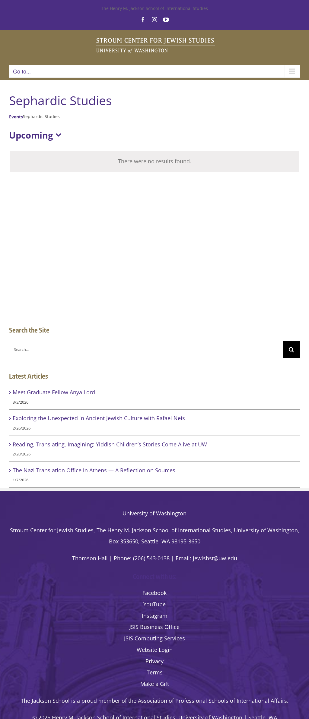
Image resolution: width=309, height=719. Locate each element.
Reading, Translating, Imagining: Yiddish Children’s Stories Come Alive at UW (110, 444)
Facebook (154, 592)
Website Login (155, 649)
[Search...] (146, 349)
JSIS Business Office (154, 626)
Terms (155, 672)
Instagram (154, 615)
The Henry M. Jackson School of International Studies (154, 8)
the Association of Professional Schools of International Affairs (207, 700)
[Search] (291, 349)
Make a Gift (154, 683)
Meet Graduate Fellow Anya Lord (54, 392)
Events (16, 117)
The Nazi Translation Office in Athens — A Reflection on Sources (94, 470)
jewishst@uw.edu (215, 558)
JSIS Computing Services (154, 638)
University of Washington (154, 513)
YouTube (154, 604)
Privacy (154, 661)
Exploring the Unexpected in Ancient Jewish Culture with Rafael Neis (99, 418)
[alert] (154, 161)
